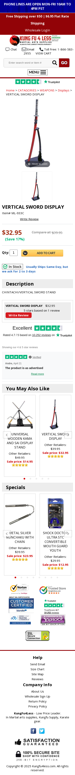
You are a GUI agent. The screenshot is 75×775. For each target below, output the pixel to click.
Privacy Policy (37, 706)
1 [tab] (24, 479)
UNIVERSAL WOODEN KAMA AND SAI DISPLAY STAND (20, 441)
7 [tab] (51, 577)
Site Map (38, 674)
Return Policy (37, 701)
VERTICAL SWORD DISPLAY (55, 436)
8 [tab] (57, 577)
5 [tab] (48, 479)
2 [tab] (30, 479)
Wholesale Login (37, 30)
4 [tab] (42, 479)
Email (30, 49)
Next (68, 434)
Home (10, 90)
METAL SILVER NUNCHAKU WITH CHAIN (20, 537)
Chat (14, 49)
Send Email (37, 664)
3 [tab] (36, 479)
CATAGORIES (27, 90)
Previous (7, 434)
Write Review (29, 219)
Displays (63, 90)
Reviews (37, 679)
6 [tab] (45, 577)
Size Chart (37, 669)
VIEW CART (43, 53)
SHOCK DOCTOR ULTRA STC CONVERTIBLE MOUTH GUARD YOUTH (55, 542)
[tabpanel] (20, 436)
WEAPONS (47, 90)
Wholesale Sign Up (37, 696)
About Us (37, 691)
